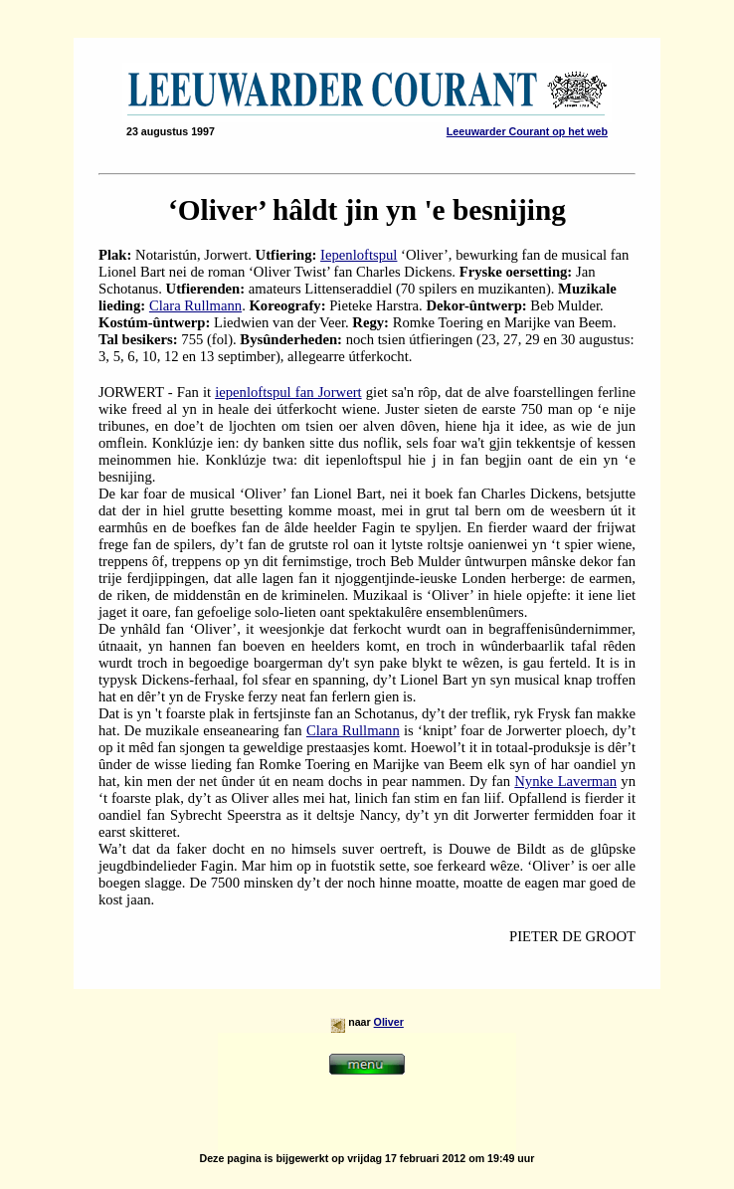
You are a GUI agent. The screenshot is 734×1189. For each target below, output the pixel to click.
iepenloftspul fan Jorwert (288, 392)
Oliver (389, 1022)
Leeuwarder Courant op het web (527, 131)
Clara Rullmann (195, 305)
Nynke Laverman (565, 781)
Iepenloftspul (358, 255)
